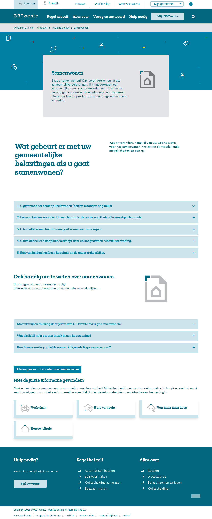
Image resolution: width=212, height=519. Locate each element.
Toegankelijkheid (108, 515)
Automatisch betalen (100, 471)
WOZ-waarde (157, 476)
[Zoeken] (193, 17)
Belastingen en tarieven (165, 482)
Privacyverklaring (22, 515)
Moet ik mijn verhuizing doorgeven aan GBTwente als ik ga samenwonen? (106, 324)
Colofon (70, 515)
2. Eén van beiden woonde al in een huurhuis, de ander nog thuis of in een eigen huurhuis (106, 218)
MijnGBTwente (167, 16)
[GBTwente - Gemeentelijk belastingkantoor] (28, 17)
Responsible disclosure (48, 515)
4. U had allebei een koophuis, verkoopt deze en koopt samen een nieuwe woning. (106, 241)
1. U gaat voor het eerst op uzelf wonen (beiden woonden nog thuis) (106, 206)
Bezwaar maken (96, 488)
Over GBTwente (129, 4)
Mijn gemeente (164, 4)
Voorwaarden (87, 515)
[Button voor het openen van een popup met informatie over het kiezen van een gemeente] (191, 5)
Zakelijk (51, 3)
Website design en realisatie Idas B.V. (67, 509)
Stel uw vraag (30, 483)
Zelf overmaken (96, 476)
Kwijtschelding (158, 488)
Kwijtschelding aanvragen (103, 482)
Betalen (153, 471)
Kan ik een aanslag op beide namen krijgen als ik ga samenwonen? (106, 348)
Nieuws (80, 4)
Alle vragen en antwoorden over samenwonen (47, 369)
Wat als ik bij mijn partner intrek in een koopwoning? (106, 336)
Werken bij (102, 4)
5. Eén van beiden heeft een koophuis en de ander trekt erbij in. (106, 253)
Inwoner (26, 3)
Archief (126, 515)
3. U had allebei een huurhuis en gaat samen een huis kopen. (106, 229)
